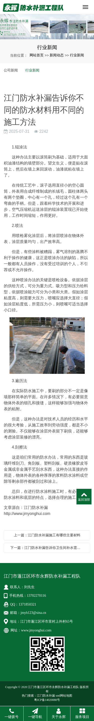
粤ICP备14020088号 (47, 700)
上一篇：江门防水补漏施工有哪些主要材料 (47, 535)
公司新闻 (11, 70)
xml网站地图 (64, 695)
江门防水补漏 (46, 695)
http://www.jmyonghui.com (27, 513)
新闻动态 (57, 55)
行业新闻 (77, 55)
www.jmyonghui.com (36, 630)
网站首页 (37, 55)
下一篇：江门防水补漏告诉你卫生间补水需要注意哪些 (48, 548)
